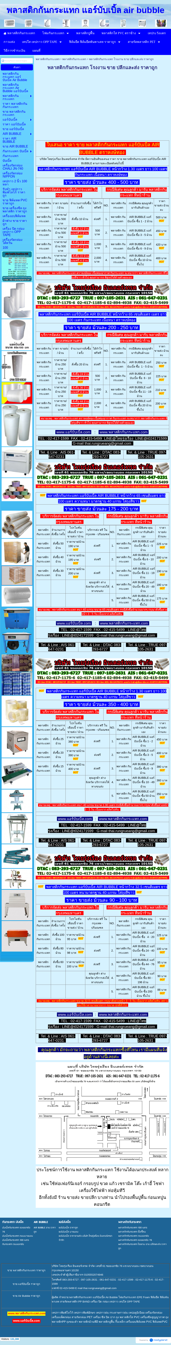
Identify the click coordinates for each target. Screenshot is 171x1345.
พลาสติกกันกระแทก (48, 59)
